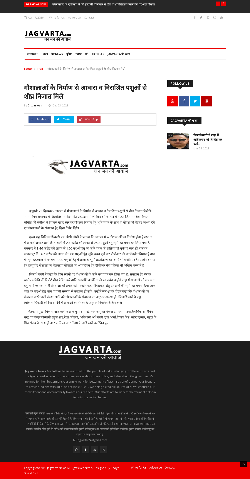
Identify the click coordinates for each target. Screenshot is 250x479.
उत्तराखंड (32, 54)
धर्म (86, 54)
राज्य (45, 54)
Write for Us (57, 17)
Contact (89, 17)
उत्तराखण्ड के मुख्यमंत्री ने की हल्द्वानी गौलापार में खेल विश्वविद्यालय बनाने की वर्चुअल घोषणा (103, 4)
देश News (57, 54)
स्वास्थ (79, 54)
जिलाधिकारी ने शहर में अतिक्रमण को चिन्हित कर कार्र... (207, 139)
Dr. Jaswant (36, 105)
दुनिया (69, 54)
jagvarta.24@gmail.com (92, 440)
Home (28, 69)
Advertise (74, 17)
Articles (98, 54)
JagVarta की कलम (118, 54)
